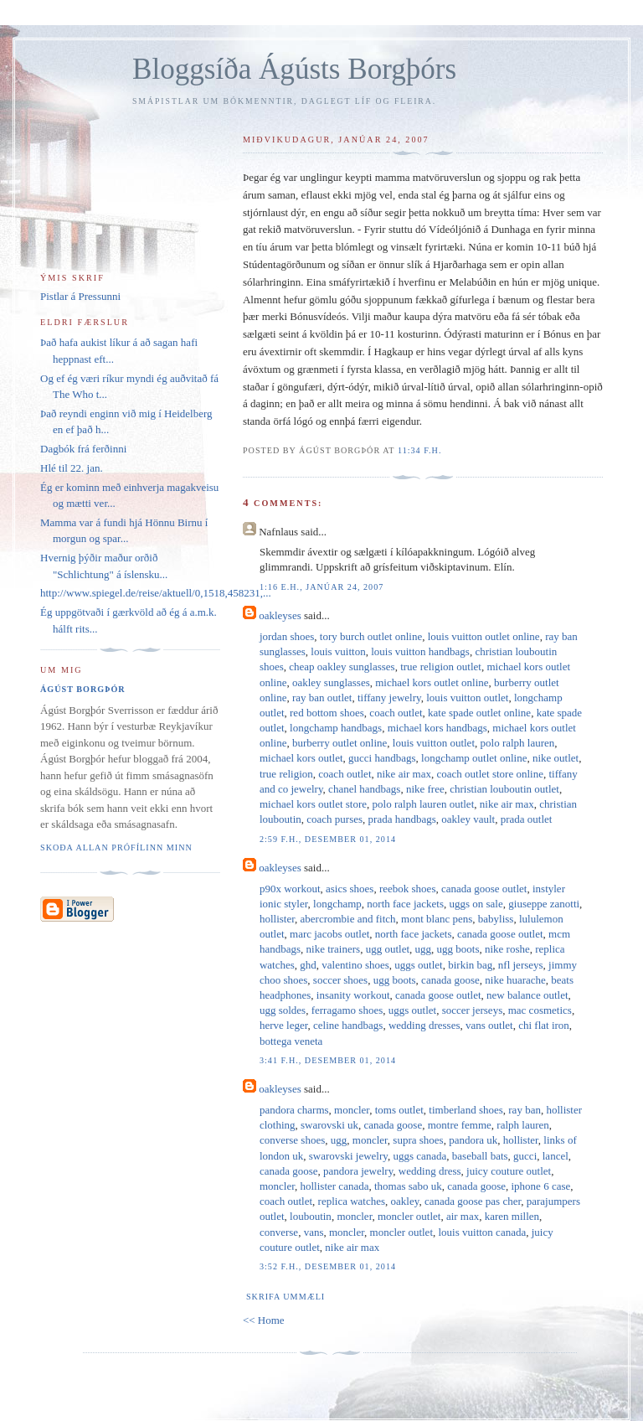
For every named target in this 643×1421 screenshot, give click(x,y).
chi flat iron (543, 1025)
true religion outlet (440, 666)
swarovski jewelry (348, 1156)
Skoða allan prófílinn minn (116, 847)
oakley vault (468, 819)
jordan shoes (287, 636)
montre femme (459, 1125)
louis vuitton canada (483, 1232)
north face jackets (405, 903)
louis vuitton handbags (420, 651)
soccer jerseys (472, 1010)
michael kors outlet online (431, 682)
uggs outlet (418, 965)
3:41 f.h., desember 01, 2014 (328, 1060)
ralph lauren (522, 1125)
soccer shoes (340, 980)
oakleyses (280, 615)
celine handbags (348, 1025)
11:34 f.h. (420, 450)
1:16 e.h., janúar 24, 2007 (321, 587)
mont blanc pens (436, 918)
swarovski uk (329, 1125)
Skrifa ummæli (285, 1296)
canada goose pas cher (472, 1201)
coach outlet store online (489, 773)
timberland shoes (465, 1109)
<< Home (264, 1320)
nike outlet (555, 758)
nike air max (404, 773)
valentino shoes (355, 965)
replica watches (351, 1201)
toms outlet (399, 1109)
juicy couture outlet (508, 1171)
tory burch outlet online (371, 636)
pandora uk (473, 1140)
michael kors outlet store (313, 804)
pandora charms (294, 1109)
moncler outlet (409, 1216)
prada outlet (527, 819)
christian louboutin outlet (504, 789)
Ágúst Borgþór (83, 689)
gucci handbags (382, 758)
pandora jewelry (358, 1171)
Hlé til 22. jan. (71, 468)
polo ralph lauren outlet (424, 804)
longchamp (337, 903)
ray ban (524, 1109)
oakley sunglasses (331, 682)
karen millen (512, 1216)
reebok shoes (407, 888)
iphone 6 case (541, 1186)
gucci (525, 1156)
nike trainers (333, 949)
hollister (277, 918)
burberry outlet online (339, 742)
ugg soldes (283, 1010)
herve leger (284, 1025)
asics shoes (349, 888)
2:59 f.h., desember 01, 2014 (328, 839)
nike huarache (515, 980)
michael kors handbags (437, 727)
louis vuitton (338, 651)
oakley (405, 1201)
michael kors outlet (301, 758)
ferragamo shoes (347, 1010)
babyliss (496, 918)
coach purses (334, 819)
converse (279, 1232)
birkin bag (470, 965)
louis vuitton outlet (467, 697)
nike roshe (507, 949)
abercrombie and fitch (348, 918)
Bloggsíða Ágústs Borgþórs (294, 69)
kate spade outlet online (479, 712)
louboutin (311, 1216)
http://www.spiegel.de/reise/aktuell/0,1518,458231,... (155, 592)
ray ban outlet (322, 697)
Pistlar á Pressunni (80, 296)
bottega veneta (291, 1041)
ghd (308, 965)
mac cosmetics (540, 1010)
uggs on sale (475, 903)
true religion (286, 773)
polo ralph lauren (518, 742)
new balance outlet (527, 995)
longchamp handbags (336, 727)
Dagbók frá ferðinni (83, 448)
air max (462, 1216)
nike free (425, 789)
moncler (351, 1109)
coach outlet (395, 712)
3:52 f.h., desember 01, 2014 (328, 1266)
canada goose (450, 980)
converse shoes (292, 1140)
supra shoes (418, 1140)
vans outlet (489, 1025)
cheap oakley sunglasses (341, 666)
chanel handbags (364, 789)
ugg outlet (387, 949)
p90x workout (290, 888)
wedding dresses (424, 1025)
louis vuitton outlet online (484, 636)
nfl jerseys (520, 965)
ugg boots (458, 949)
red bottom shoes (327, 712)
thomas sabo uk (408, 1186)
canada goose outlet (484, 888)
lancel (555, 1156)
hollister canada (335, 1186)
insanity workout (353, 995)
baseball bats (480, 1156)
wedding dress (430, 1171)
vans (314, 1232)
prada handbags (402, 819)
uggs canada (419, 1156)
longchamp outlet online (474, 758)
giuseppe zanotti (543, 903)
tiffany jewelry (389, 697)
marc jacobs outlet (329, 934)
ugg (423, 949)
